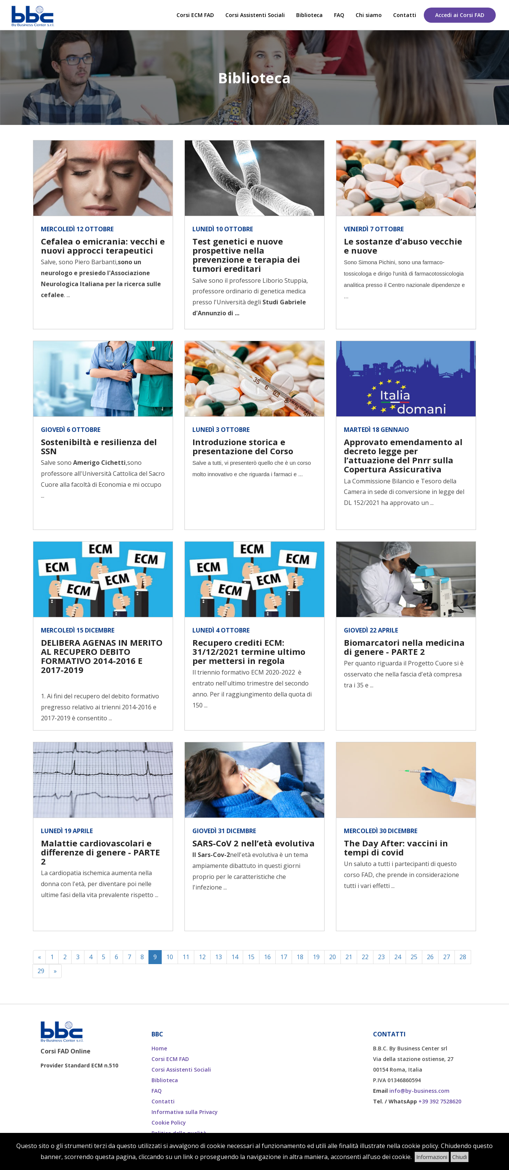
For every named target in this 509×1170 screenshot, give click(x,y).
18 (300, 957)
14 (234, 957)
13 (218, 957)
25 (414, 957)
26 (430, 957)
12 (202, 957)
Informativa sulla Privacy (184, 1111)
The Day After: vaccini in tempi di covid (396, 847)
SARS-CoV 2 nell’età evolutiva (253, 843)
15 (251, 957)
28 (462, 957)
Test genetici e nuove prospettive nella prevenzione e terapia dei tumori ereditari (246, 254)
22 (365, 957)
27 (446, 957)
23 (381, 957)
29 (40, 971)
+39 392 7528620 (439, 1101)
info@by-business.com (419, 1090)
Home (159, 1048)
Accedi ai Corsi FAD (459, 15)
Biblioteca (309, 15)
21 (348, 957)
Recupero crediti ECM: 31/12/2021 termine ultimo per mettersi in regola (248, 651)
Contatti (404, 15)
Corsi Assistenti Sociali (255, 15)
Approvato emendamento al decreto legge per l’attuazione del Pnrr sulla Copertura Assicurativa (403, 455)
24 (397, 957)
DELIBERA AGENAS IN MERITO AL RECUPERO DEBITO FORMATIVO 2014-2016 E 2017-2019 (101, 656)
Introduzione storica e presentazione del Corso (242, 446)
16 (267, 957)
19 (316, 957)
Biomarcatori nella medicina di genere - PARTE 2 (404, 647)
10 (169, 957)
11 (186, 957)
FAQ (339, 15)
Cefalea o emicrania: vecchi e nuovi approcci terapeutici (103, 245)
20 (332, 957)
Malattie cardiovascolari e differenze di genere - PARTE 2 (100, 852)
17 (283, 957)
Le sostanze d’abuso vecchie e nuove (403, 245)
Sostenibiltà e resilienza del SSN (99, 446)
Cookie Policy (168, 1122)
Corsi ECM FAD (195, 15)
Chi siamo (369, 15)
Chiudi (459, 1157)
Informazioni (431, 1157)
